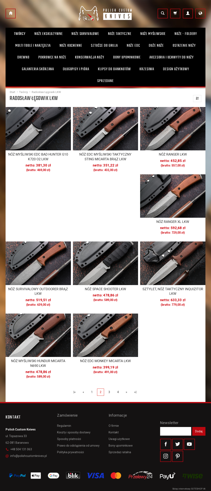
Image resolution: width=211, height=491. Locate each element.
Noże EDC (133, 46)
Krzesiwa (146, 69)
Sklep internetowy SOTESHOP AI (188, 486)
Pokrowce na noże (52, 57)
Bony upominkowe (121, 434)
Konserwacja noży (89, 57)
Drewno (23, 57)
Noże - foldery (186, 34)
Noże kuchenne (71, 46)
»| (135, 387)
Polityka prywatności (70, 440)
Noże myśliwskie (153, 34)
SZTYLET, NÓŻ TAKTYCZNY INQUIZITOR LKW (172, 289)
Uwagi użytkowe (119, 427)
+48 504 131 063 (19, 444)
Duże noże (156, 46)
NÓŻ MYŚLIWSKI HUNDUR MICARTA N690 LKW (38, 359)
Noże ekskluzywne (48, 34)
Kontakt (114, 420)
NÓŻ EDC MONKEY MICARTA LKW (105, 357)
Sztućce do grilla (104, 46)
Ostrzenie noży (184, 46)
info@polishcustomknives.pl (26, 451)
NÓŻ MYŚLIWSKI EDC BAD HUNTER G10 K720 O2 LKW (38, 156)
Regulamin (64, 414)
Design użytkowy (176, 69)
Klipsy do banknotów (114, 69)
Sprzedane (105, 81)
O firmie (114, 414)
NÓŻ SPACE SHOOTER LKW (105, 287)
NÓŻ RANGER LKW (172, 154)
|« (74, 387)
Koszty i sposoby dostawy (73, 420)
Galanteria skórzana (38, 69)
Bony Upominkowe (127, 57)
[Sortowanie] (197, 98)
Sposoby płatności (69, 427)
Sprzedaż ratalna (120, 440)
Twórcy (20, 34)
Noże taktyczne (119, 34)
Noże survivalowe (85, 34)
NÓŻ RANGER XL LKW (173, 220)
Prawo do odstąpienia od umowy (78, 434)
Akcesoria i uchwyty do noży (171, 57)
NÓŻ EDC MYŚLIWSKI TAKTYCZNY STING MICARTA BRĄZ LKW (105, 156)
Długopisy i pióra (76, 69)
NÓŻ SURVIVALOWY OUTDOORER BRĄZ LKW (38, 289)
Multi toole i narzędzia (32, 46)
